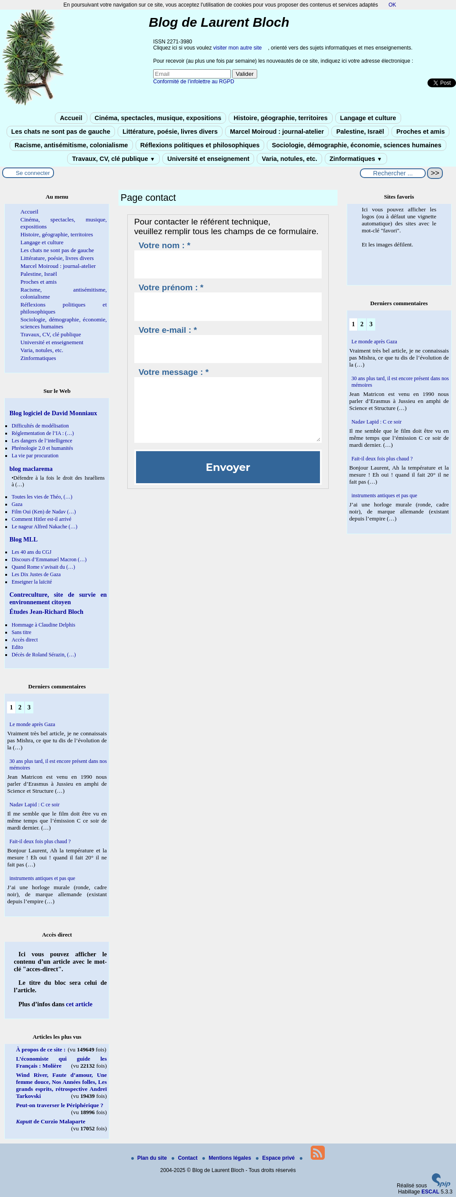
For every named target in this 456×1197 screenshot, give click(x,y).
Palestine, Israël (360, 131)
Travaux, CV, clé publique (113, 158)
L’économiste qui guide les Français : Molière (61, 1062)
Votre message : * (174, 372)
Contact (185, 1158)
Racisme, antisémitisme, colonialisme (71, 145)
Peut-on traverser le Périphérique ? (59, 1105)
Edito (17, 647)
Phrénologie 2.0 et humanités (42, 448)
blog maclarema (30, 468)
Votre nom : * (164, 245)
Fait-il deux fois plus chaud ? (40, 841)
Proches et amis (420, 131)
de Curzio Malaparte (50, 1121)
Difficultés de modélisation (39, 426)
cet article (79, 1004)
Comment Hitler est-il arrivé (41, 519)
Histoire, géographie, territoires (280, 117)
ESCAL (430, 1192)
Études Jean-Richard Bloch (46, 611)
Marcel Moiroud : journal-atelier (277, 131)
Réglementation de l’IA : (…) (42, 433)
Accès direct (24, 640)
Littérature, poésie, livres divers (170, 131)
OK (392, 5)
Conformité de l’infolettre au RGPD (193, 81)
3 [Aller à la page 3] (29, 707)
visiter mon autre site (237, 48)
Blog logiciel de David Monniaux (53, 413)
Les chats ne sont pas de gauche (61, 131)
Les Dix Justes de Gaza (36, 574)
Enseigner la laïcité (31, 582)
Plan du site (150, 1158)
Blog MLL (23, 539)
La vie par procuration (34, 455)
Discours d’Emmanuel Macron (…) (48, 559)
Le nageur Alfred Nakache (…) (44, 527)
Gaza (16, 504)
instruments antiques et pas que (42, 878)
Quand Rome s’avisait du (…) (43, 567)
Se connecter (33, 173)
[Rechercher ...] (393, 173)
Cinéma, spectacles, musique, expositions (158, 117)
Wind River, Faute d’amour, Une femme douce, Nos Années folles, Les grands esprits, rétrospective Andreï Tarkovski (61, 1085)
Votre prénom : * (171, 287)
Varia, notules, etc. (289, 158)
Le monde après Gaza (32, 724)
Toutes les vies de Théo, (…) (41, 497)
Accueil (71, 117)
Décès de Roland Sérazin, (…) (43, 655)
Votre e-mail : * (168, 330)
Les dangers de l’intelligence (41, 441)
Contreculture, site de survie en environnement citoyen (58, 598)
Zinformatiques (356, 158)
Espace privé (276, 1158)
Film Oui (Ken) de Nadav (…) (43, 512)
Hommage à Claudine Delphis (43, 625)
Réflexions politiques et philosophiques (200, 145)
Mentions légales (227, 1158)
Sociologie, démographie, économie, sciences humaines (356, 145)
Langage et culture (368, 117)
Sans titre (21, 632)
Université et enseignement (208, 158)
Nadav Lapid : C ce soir (34, 805)
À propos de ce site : (40, 1049)
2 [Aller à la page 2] (20, 707)
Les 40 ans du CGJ (31, 552)
